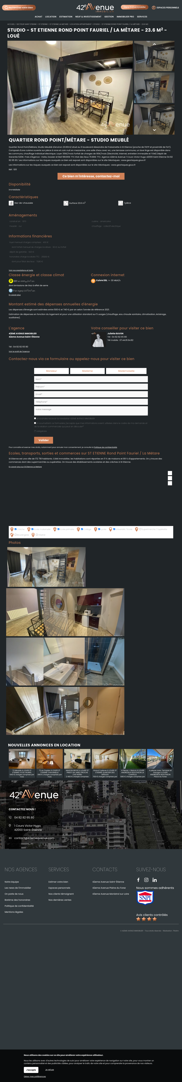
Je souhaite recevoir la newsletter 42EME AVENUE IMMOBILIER (65, 418)
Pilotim (176, 931)
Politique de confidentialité (105, 447)
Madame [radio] (87, 371)
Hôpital (38, 535)
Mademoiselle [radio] (126, 371)
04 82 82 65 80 (20, 346)
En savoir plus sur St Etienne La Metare (25, 467)
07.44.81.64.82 (126, 340)
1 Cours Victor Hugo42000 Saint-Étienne (28, 828)
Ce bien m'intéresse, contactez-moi (91, 176)
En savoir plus (15, 295)
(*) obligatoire (40, 431)
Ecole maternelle (38, 529)
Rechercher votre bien (19, 7)
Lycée (99, 529)
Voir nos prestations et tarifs (21, 270)
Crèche (17, 529)
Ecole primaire (63, 529)
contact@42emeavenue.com (34, 838)
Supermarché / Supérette (150, 529)
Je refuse (49, 1069)
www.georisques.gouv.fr (123, 164)
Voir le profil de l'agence (19, 351)
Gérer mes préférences (35, 1076)
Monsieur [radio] (51, 371)
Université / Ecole (120, 529)
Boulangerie (19, 535)
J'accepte (31, 1070)
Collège (83, 529)
